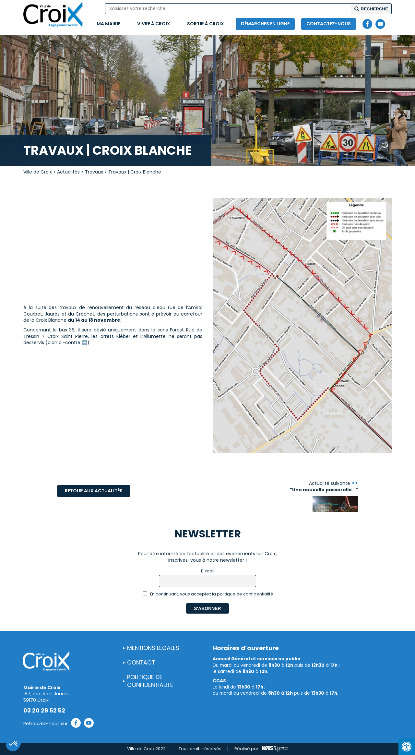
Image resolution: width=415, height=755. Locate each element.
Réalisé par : (261, 749)
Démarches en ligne (265, 23)
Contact (141, 662)
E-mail (207, 571)
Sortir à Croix (205, 23)
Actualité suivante (324, 486)
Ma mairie (108, 23)
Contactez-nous (328, 23)
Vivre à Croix (153, 23)
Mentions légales (153, 648)
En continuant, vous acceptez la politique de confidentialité (208, 594)
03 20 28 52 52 (44, 710)
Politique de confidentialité (150, 681)
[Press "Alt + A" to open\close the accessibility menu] (406, 746)
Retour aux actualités (94, 490)
